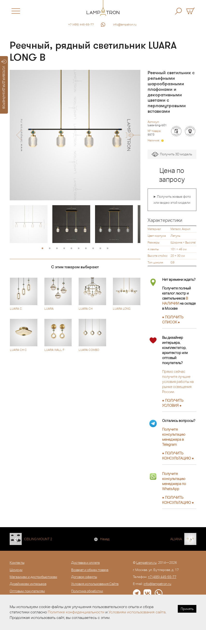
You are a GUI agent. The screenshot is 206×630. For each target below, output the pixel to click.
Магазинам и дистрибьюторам (33, 577)
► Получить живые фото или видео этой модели (172, 200)
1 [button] (42, 248)
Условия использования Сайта (94, 584)
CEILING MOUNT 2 (38, 539)
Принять (187, 609)
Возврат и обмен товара (89, 570)
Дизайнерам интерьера (28, 584)
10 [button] (107, 248)
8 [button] (93, 248)
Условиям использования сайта (137, 612)
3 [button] (57, 248)
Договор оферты (84, 577)
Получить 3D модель (172, 154)
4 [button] (64, 248)
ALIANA (176, 539)
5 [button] (71, 248)
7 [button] (85, 248)
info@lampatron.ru (125, 24)
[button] (19, 135)
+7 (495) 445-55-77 (81, 24)
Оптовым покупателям (27, 591)
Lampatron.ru (146, 562)
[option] (75, 135)
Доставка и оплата (85, 562)
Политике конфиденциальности (76, 612)
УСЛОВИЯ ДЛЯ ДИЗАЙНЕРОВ (4, 84)
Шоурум (16, 570)
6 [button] (78, 248)
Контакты (17, 562)
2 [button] (49, 248)
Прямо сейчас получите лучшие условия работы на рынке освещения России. (178, 381)
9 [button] (100, 248)
